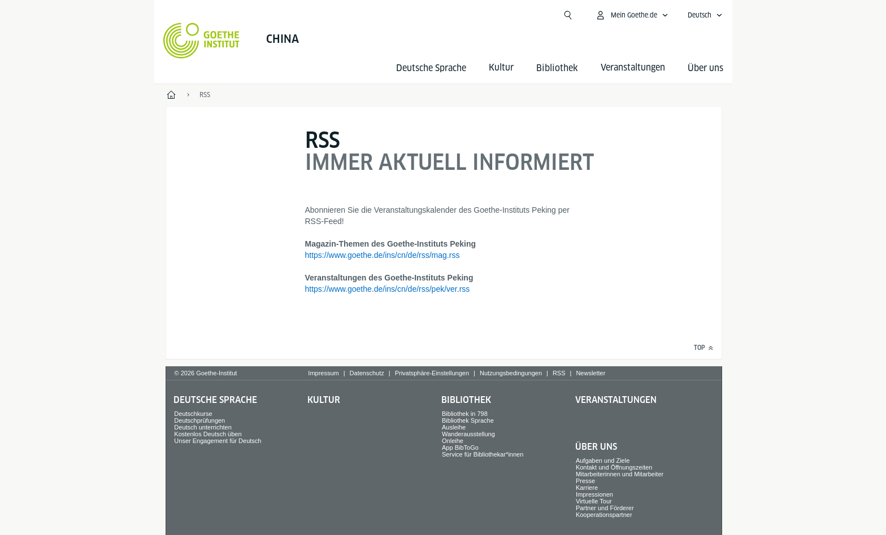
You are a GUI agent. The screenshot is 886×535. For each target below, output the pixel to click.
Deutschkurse (193, 413)
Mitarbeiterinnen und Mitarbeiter (619, 474)
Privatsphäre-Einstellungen (432, 373)
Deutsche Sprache (431, 68)
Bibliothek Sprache (468, 420)
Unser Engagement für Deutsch (217, 440)
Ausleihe (454, 427)
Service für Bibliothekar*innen (482, 454)
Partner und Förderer (605, 508)
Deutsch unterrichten (203, 427)
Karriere (587, 487)
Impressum (323, 373)
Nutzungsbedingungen (511, 373)
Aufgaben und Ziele (602, 460)
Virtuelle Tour (594, 501)
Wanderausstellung (468, 434)
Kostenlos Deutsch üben (207, 434)
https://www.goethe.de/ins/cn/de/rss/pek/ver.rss (387, 288)
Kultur (323, 399)
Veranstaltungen (616, 399)
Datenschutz (367, 373)
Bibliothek (557, 68)
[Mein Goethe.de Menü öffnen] (631, 15)
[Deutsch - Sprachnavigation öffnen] (705, 15)
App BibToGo (460, 447)
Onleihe (452, 440)
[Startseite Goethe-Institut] (201, 41)
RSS (559, 373)
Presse (585, 480)
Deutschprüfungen (199, 420)
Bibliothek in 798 (465, 413)
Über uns (705, 68)
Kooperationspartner (604, 514)
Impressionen (594, 494)
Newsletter (590, 373)
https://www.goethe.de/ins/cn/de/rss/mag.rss (382, 255)
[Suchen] (567, 15)
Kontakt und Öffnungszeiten (614, 467)
